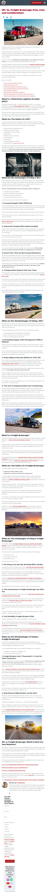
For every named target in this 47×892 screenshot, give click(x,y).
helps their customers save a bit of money (26, 460)
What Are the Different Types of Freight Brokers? (15, 767)
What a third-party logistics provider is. (13, 83)
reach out (30, 775)
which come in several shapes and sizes (19, 440)
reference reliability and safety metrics (19, 479)
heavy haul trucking (36, 630)
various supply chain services (21, 106)
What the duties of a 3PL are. (11, 85)
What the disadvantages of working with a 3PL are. (16, 88)
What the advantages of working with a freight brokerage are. (19, 94)
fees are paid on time (7, 221)
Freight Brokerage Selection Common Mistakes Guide (20, 709)
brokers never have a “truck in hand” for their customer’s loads (23, 669)
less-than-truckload (25, 630)
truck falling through (31, 681)
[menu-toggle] (45, 3)
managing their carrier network (10, 363)
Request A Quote (36, 2)
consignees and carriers (18, 143)
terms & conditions (9, 839)
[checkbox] (9, 828)
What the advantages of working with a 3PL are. (15, 86)
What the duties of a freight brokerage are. (14, 92)
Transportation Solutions (11, 779)
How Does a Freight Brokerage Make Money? (14, 770)
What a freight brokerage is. (10, 90)
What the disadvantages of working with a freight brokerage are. (20, 96)
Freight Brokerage (23, 779)
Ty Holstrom (21, 783)
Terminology (40, 779)
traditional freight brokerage (37, 64)
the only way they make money (34, 567)
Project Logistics (32, 779)
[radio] (9, 825)
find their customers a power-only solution (20, 600)
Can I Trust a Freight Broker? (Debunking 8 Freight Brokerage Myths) (20, 764)
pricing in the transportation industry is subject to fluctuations (24, 578)
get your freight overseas (19, 506)
